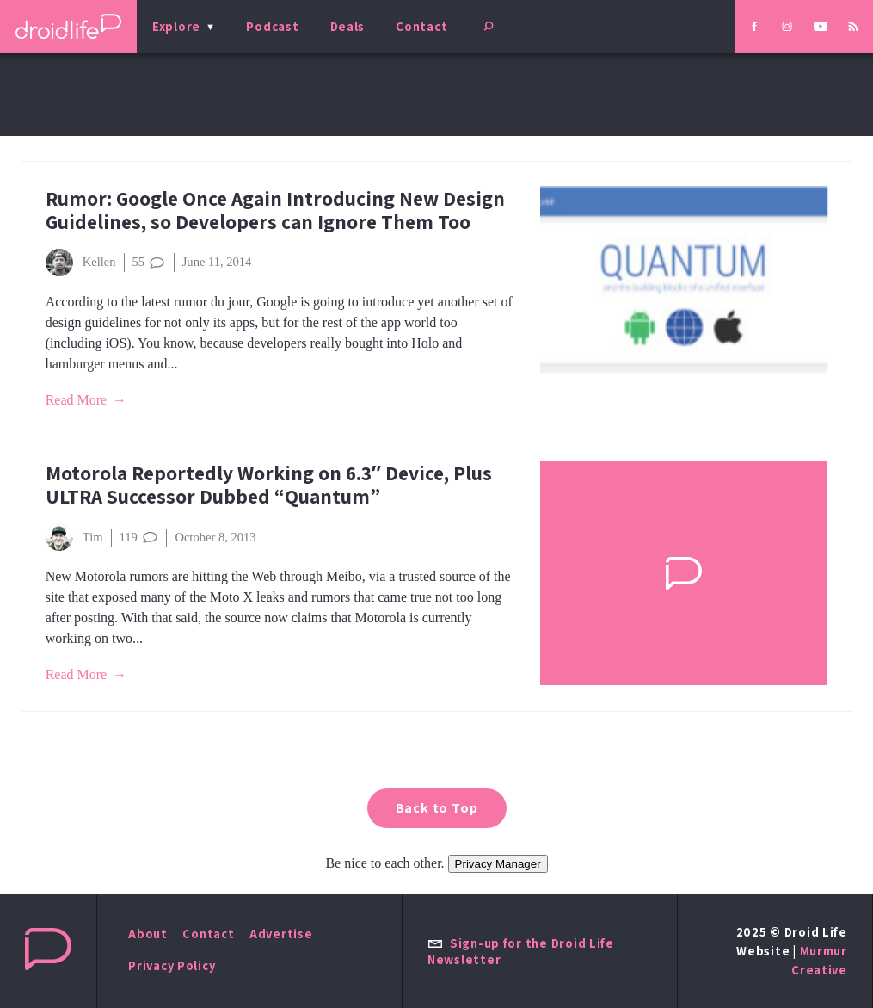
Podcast (272, 26)
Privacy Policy (171, 965)
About (148, 933)
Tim (74, 537)
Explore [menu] (176, 26)
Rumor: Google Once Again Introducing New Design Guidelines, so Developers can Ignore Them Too (275, 210)
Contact (421, 26)
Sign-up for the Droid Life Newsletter (520, 951)
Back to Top (437, 808)
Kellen (81, 262)
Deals (348, 26)
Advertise (281, 933)
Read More (77, 400)
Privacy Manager (498, 863)
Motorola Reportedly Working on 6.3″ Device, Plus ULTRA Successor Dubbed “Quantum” (269, 485)
